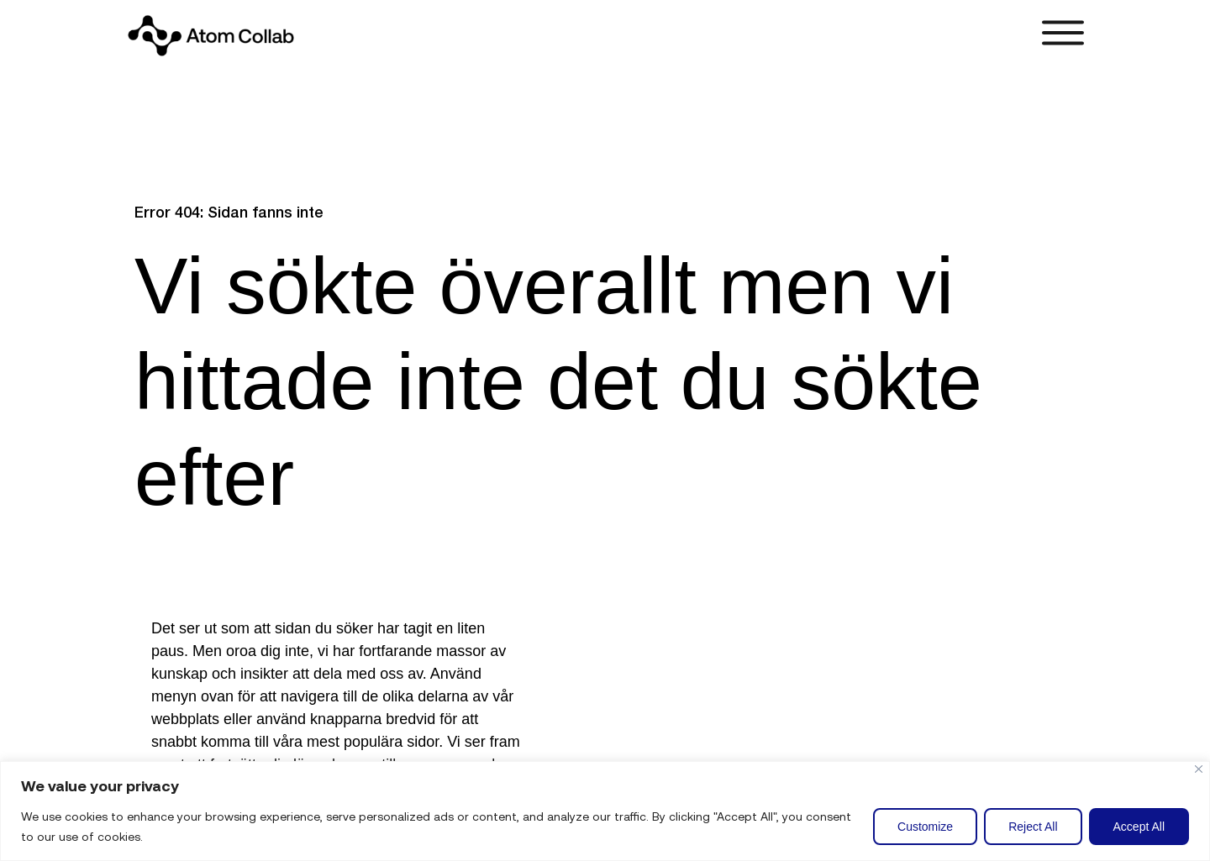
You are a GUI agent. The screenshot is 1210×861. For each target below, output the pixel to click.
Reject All (1032, 826)
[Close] (1198, 769)
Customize (925, 826)
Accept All (1139, 826)
